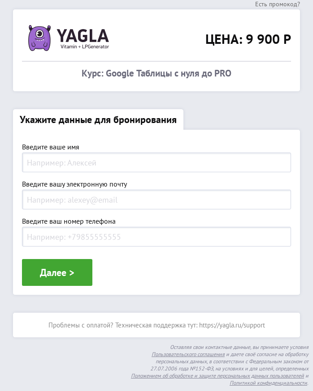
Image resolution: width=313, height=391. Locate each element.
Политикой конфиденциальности (268, 382)
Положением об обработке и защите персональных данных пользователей (217, 375)
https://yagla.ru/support (232, 325)
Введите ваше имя (50, 147)
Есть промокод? (277, 4)
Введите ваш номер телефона (69, 221)
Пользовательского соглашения (188, 354)
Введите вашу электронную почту (74, 184)
